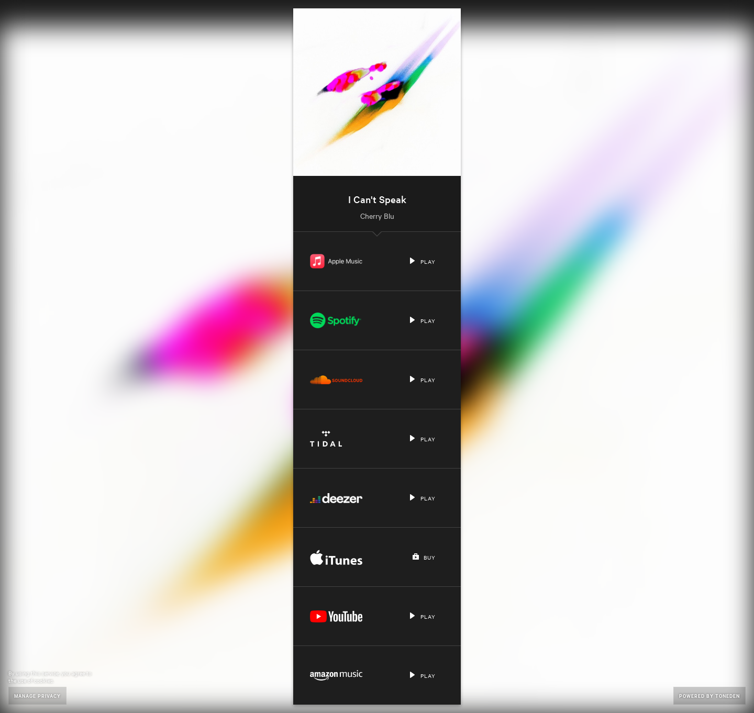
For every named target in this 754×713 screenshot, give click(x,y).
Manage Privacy (37, 695)
